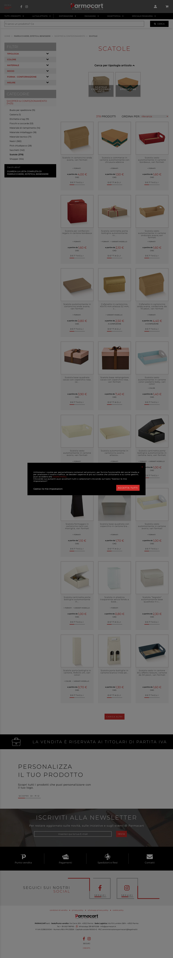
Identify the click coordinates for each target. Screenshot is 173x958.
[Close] (142, 467)
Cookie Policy (60, 477)
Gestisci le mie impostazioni (48, 489)
